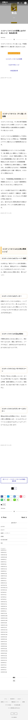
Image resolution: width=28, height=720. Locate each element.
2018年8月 (3, 573)
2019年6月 (3, 564)
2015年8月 (3, 639)
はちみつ (3, 529)
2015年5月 (3, 646)
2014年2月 (3, 669)
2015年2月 (3, 653)
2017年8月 (3, 592)
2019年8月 (3, 559)
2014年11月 (3, 660)
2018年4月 (3, 578)
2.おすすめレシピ (14, 65)
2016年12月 (3, 601)
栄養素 (2, 536)
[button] (25, 3)
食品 (4, 504)
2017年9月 (3, 590)
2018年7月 (3, 575)
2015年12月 (3, 629)
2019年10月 (3, 554)
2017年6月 (3, 597)
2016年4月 (3, 620)
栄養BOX (5, 2)
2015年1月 (3, 655)
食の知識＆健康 (4, 539)
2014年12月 (3, 657)
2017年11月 (3, 585)
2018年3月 (3, 580)
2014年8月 (3, 662)
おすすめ (3, 526)
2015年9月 (3, 636)
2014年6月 (3, 667)
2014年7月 (3, 665)
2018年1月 (3, 582)
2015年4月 (3, 648)
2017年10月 (3, 587)
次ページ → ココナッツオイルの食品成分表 (14, 480)
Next (24, 517)
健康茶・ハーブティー (5, 533)
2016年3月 (3, 622)
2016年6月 (3, 615)
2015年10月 (3, 634)
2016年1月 (3, 627)
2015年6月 (3, 643)
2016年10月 (3, 606)
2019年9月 (3, 557)
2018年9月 (3, 571)
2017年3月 (3, 599)
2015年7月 (3, 641)
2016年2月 (3, 625)
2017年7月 (3, 594)
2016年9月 (3, 608)
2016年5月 (3, 618)
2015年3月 (3, 650)
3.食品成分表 (14, 70)
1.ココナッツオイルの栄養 (14, 59)
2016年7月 (3, 613)
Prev (3, 517)
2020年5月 (3, 550)
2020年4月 (3, 552)
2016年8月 (3, 611)
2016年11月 (3, 604)
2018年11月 (3, 568)
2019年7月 (3, 561)
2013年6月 (3, 672)
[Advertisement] (14, 93)
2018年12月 (3, 566)
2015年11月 (3, 632)
